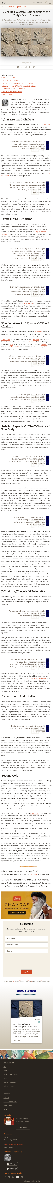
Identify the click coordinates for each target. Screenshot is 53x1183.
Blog (5, 1066)
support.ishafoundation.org (14, 1144)
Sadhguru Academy (10, 1086)
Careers (6, 1109)
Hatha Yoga (28, 303)
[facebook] (21, 67)
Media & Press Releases (11, 1074)
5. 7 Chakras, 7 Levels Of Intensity (13, 89)
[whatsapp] (18, 67)
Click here (33, 874)
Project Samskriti (9, 1105)
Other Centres (8, 1147)
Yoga (5, 1078)
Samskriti (7, 1094)
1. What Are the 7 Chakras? (10, 78)
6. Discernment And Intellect (11, 91)
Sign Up (26, 972)
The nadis (46, 125)
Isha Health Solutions (10, 1101)
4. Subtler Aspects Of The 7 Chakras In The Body (18, 86)
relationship (36, 678)
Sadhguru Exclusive (10, 1082)
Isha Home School (9, 1090)
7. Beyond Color (7, 94)
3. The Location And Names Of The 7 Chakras (17, 83)
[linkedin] (30, 67)
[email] (34, 67)
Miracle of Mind (9, 1062)
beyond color (34, 813)
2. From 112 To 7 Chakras (9, 80)
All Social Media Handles (32, 1181)
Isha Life (6, 1097)
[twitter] (26, 67)
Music (5, 1070)
